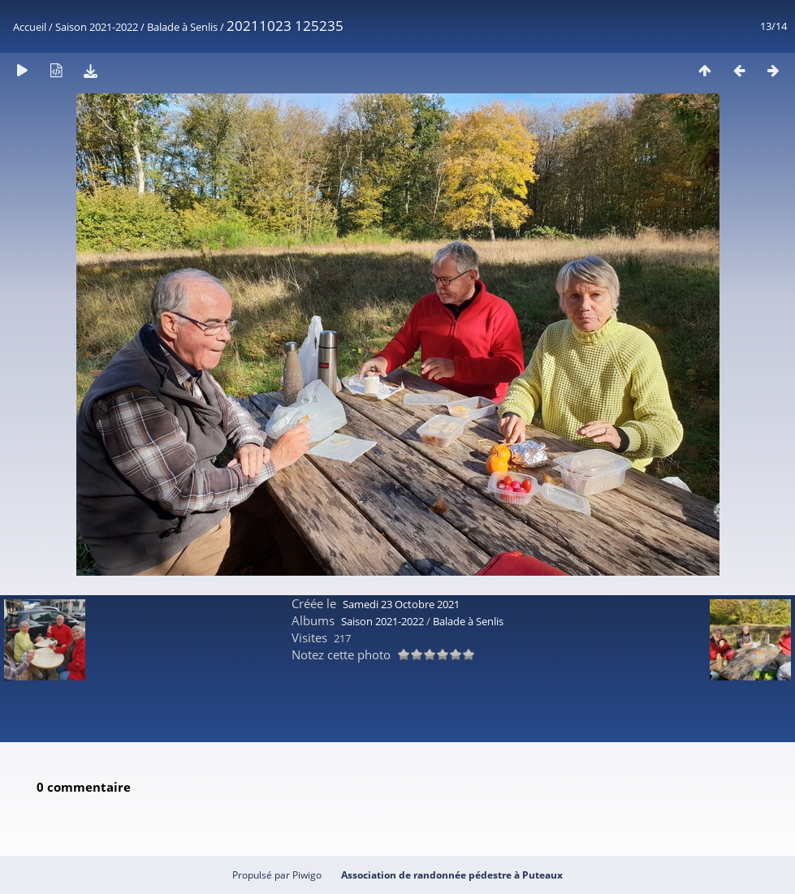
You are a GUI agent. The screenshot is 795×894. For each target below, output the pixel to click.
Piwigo (307, 875)
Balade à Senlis (182, 26)
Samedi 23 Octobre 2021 (401, 604)
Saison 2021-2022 (96, 26)
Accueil (29, 26)
